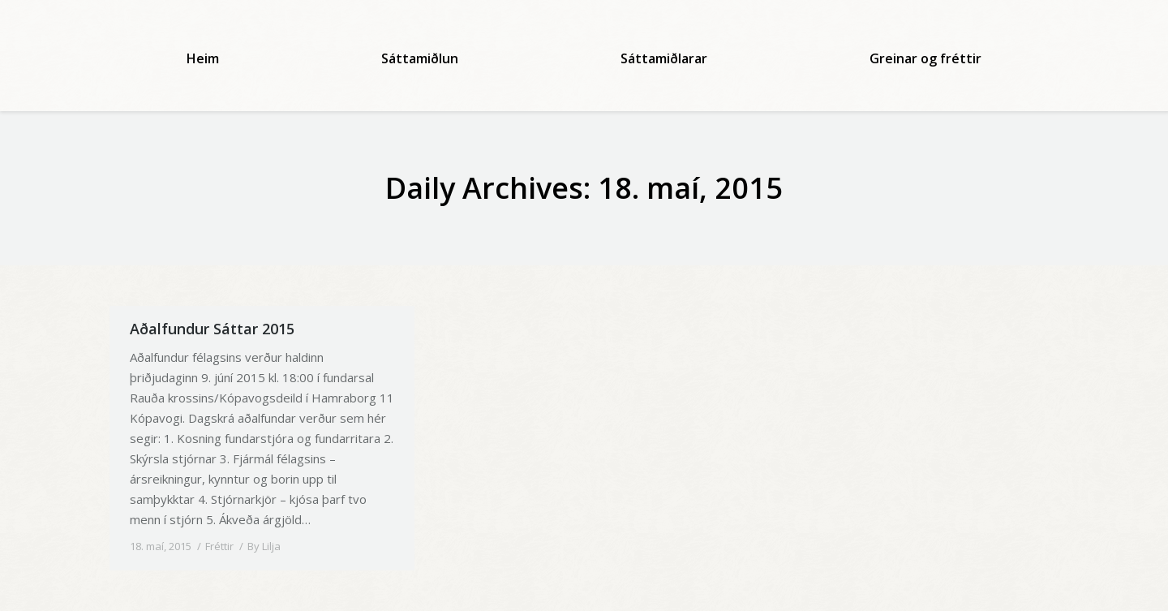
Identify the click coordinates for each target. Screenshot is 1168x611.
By (264, 546)
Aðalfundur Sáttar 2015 (212, 328)
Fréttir (219, 546)
